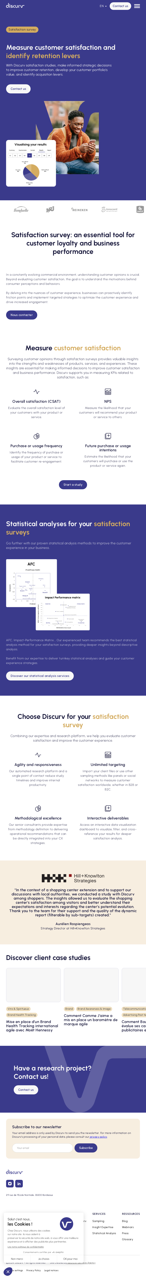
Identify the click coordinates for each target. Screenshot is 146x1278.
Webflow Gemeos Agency (81, 1262)
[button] (103, 6)
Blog (125, 1221)
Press (125, 1233)
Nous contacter (22, 315)
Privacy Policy (33, 1270)
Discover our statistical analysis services (40, 676)
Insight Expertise (102, 1227)
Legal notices (51, 1270)
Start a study (73, 484)
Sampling (98, 1221)
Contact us (120, 6)
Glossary (127, 1239)
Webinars (128, 1227)
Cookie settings (14, 1270)
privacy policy (98, 1136)
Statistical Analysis (104, 1233)
